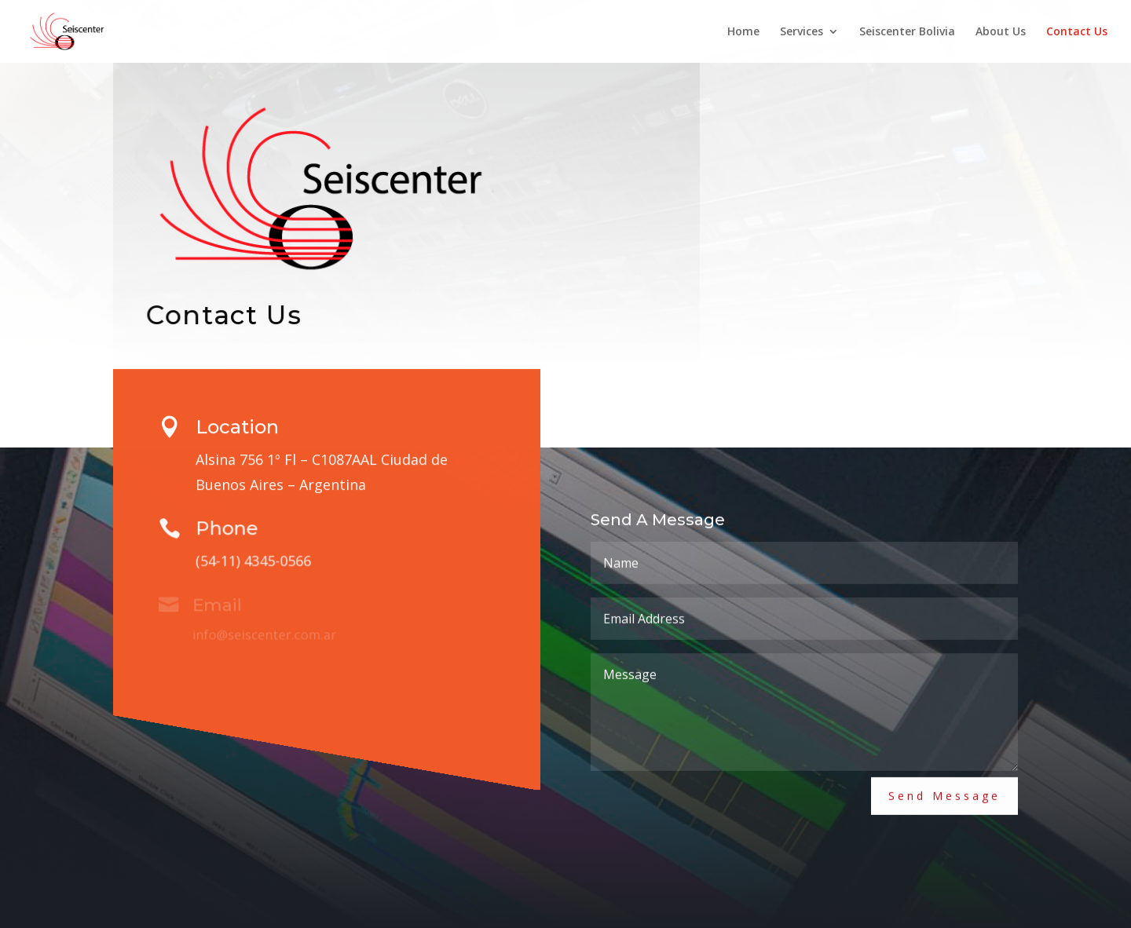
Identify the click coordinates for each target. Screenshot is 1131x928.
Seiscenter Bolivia (907, 32)
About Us (1000, 32)
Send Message (944, 788)
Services (801, 32)
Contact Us (1076, 32)
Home (743, 32)
